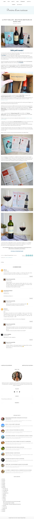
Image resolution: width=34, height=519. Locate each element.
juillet (4, 495)
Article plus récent (7, 365)
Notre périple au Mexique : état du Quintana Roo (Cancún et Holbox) (18, 435)
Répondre (31, 276)
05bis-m (5, 269)
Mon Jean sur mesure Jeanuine (8, 502)
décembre (5, 488)
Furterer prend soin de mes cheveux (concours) (14, 447)
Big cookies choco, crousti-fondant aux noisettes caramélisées (18, 441)
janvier (4, 508)
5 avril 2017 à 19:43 (8, 302)
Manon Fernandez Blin (10, 279)
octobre (4, 491)
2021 (3, 481)
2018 (3, 486)
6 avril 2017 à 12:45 (8, 343)
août (4, 494)
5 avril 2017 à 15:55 (6, 271)
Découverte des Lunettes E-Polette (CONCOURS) (14, 458)
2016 (3, 509)
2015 (3, 511)
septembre (5, 493)
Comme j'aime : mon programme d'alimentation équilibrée (16, 464)
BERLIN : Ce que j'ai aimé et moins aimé (12, 424)
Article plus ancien (27, 365)
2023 (3, 479)
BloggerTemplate (23, 517)
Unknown (6, 308)
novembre (5, 490)
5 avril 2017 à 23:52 (8, 325)
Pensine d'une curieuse (17, 10)
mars (4, 505)
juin (3, 497)
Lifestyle (10, 257)
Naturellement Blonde (8, 290)
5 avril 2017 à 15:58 (8, 280)
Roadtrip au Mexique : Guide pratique (12, 452)
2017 (3, 487)
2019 (3, 484)
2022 (3, 480)
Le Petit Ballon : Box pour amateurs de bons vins (12, 504)
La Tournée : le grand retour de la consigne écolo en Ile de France (18, 470)
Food (6, 257)
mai (3, 498)
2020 (3, 483)
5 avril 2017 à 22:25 (6, 310)
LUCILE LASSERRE (7, 334)
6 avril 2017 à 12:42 (6, 335)
